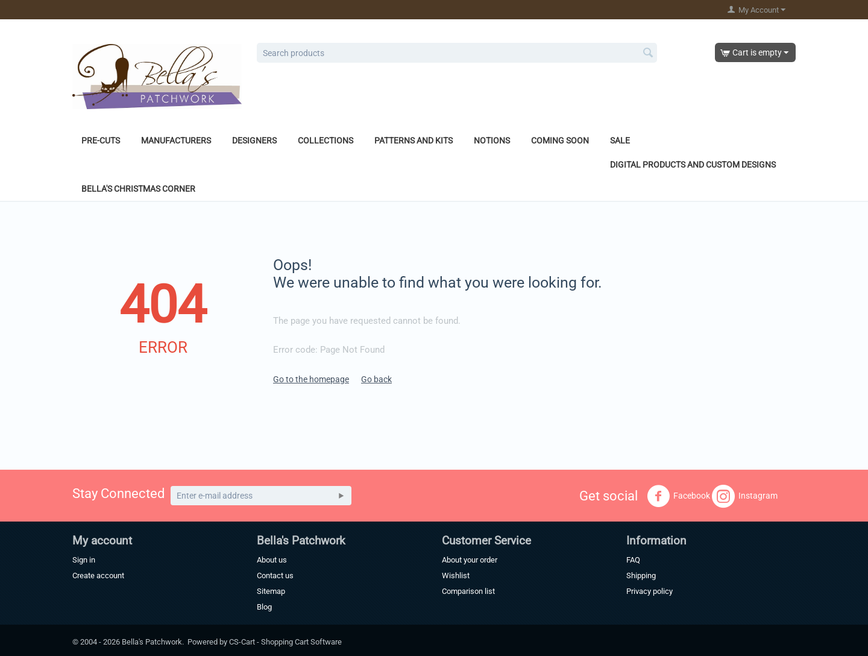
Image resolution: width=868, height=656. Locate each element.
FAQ (633, 559)
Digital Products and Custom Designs (693, 164)
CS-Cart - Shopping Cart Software (285, 641)
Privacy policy (649, 591)
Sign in (83, 559)
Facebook (678, 496)
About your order (469, 559)
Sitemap (271, 591)
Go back (376, 379)
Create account (98, 575)
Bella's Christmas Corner (138, 189)
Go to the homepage (311, 379)
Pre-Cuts (100, 140)
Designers (254, 140)
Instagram (745, 496)
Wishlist (456, 575)
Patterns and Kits (413, 140)
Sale (620, 140)
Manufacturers (176, 140)
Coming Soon (560, 140)
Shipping (641, 575)
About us (272, 559)
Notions (492, 140)
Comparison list (468, 591)
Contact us (275, 575)
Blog (264, 606)
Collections (325, 140)
